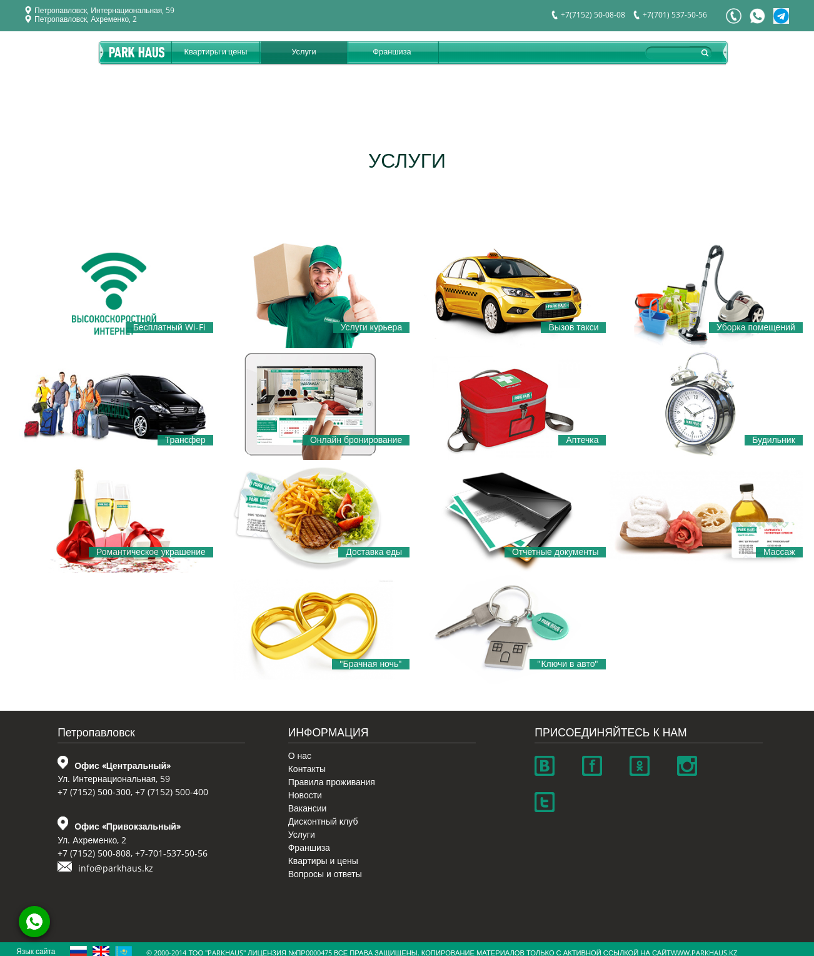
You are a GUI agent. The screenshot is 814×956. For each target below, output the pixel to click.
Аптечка (582, 440)
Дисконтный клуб (323, 821)
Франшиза (392, 51)
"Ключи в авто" (567, 664)
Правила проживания (331, 782)
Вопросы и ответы (325, 874)
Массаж (779, 552)
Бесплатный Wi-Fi (169, 327)
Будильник (773, 440)
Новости (305, 795)
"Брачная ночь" (371, 664)
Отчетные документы (555, 552)
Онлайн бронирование (356, 440)
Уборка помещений (755, 327)
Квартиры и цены (215, 51)
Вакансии (307, 808)
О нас (299, 756)
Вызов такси (573, 327)
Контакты (307, 769)
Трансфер (185, 440)
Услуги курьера (372, 327)
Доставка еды (374, 552)
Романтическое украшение (151, 552)
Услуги (303, 51)
